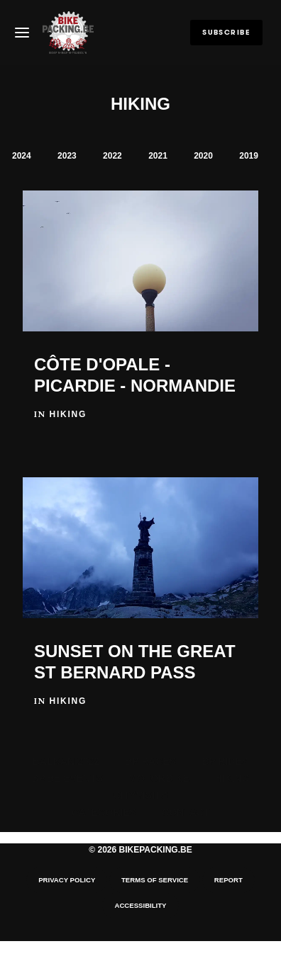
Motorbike (158, 778)
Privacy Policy (66, 880)
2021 (157, 156)
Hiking (232, 778)
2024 (21, 156)
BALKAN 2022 (66, 761)
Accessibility (140, 905)
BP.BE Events (67, 778)
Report (228, 880)
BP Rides (225, 761)
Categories (104, 812)
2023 (67, 156)
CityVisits (140, 795)
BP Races (150, 761)
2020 (203, 156)
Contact (185, 812)
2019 (248, 156)
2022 (112, 156)
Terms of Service (154, 880)
